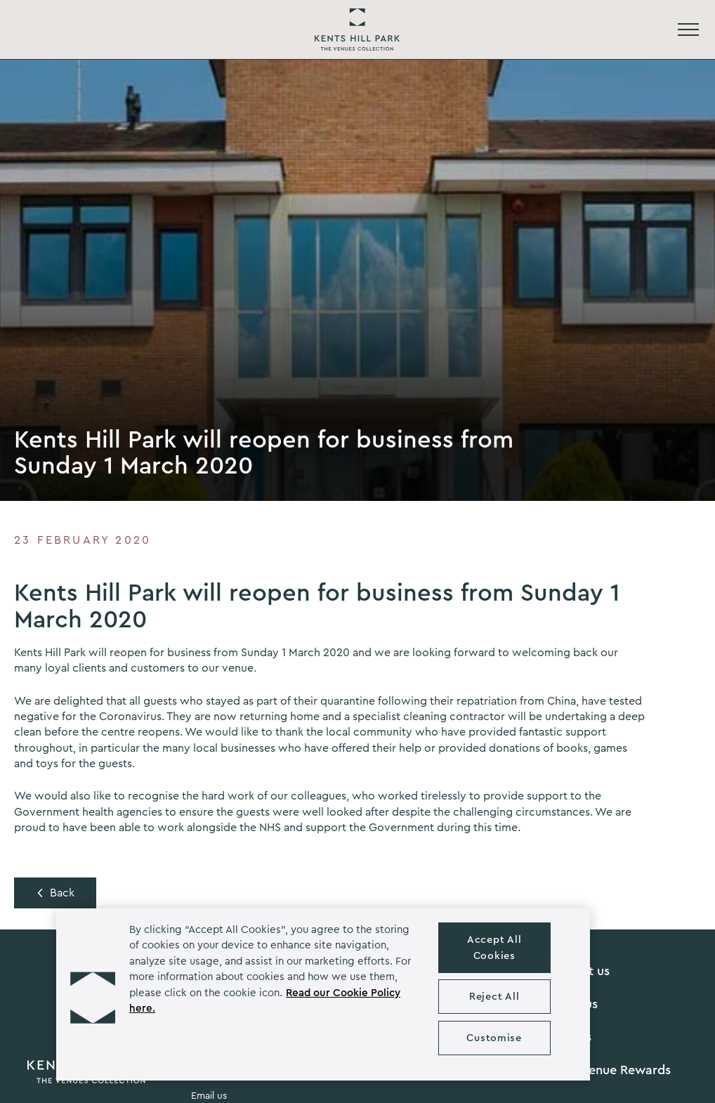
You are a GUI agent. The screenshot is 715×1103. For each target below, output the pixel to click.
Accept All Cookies (494, 947)
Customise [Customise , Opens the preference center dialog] (493, 1038)
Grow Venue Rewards (608, 1070)
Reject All (494, 996)
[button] (92, 994)
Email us (209, 1096)
